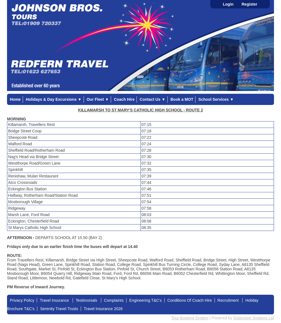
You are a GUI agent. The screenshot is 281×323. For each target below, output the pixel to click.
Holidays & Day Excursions (54, 99)
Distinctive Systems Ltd (253, 318)
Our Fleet (98, 99)
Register (249, 4)
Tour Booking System (189, 318)
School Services (216, 99)
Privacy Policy (22, 300)
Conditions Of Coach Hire (189, 300)
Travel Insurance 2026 (103, 308)
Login (228, 4)
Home (15, 99)
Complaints (114, 300)
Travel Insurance (55, 300)
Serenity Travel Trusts (59, 308)
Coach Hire (124, 99)
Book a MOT (182, 99)
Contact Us (152, 99)
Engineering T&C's (145, 300)
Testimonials (87, 300)
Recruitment (229, 300)
